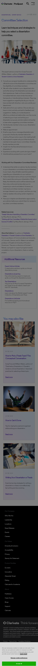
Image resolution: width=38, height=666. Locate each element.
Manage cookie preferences (19, 659)
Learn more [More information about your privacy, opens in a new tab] (23, 655)
